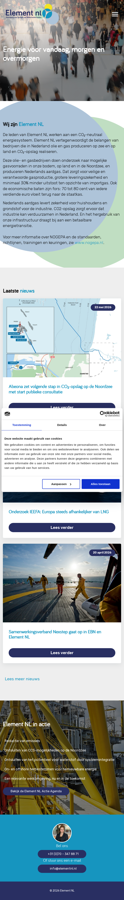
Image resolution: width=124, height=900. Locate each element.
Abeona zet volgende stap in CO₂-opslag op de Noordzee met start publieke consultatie (60, 389)
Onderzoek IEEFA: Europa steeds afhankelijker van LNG (59, 512)
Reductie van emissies (22, 741)
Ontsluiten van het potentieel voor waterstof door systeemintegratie (59, 760)
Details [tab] (62, 425)
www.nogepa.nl (89, 242)
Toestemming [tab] (21, 425)
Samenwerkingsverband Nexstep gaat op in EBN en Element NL (55, 634)
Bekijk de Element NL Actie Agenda (36, 791)
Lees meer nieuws (21, 679)
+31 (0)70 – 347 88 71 (63, 854)
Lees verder (62, 407)
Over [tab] (102, 425)
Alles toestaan (100, 484)
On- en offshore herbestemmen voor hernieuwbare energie (50, 769)
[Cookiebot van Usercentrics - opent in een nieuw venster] (103, 414)
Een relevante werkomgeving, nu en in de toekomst (44, 778)
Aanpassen (61, 484)
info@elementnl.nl (63, 868)
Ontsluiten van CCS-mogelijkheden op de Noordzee (45, 750)
